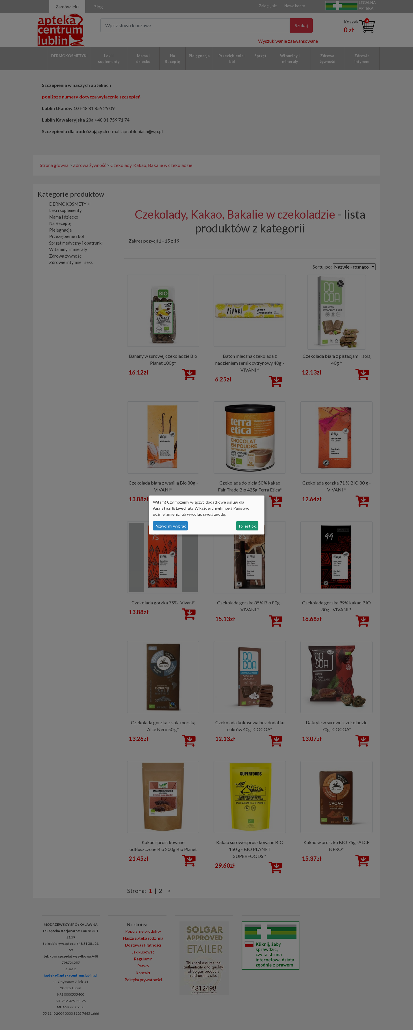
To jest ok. (247, 526)
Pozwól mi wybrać (170, 526)
